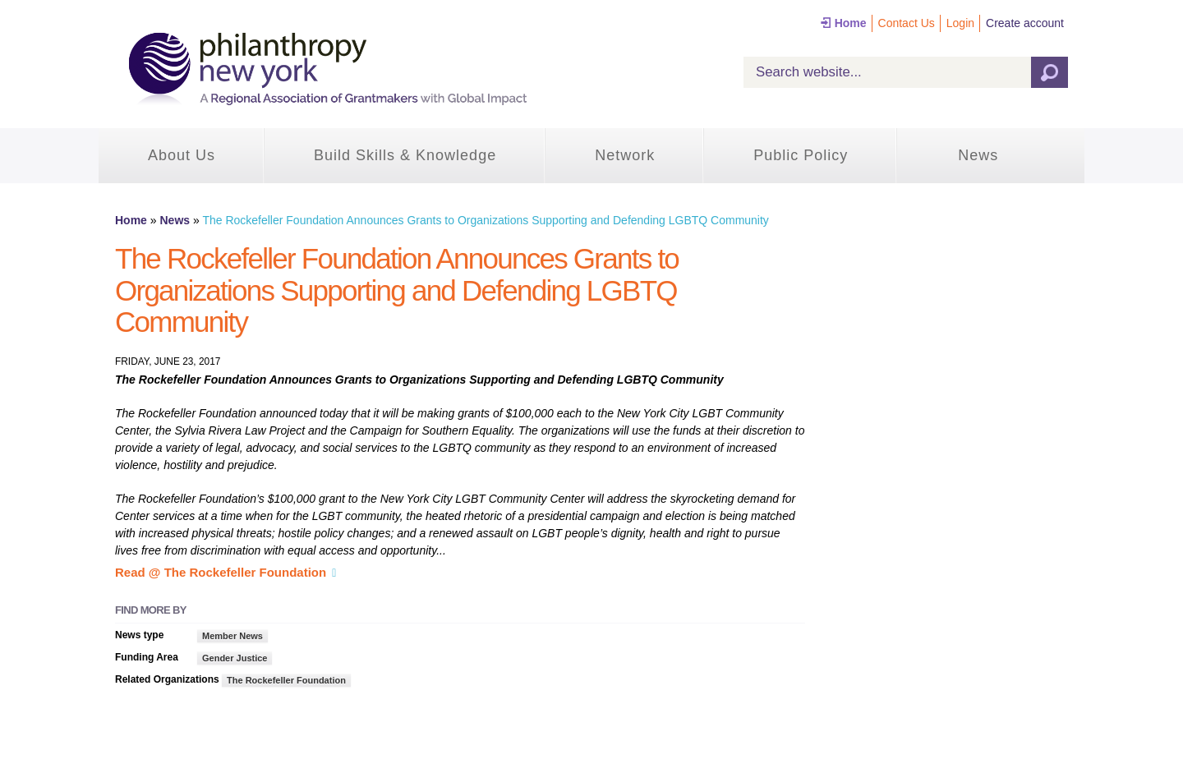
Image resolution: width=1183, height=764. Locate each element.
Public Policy (800, 155)
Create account (1025, 23)
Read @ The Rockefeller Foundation (220, 572)
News (978, 155)
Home (851, 23)
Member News (232, 636)
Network (625, 155)
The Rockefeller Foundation (286, 680)
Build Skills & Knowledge (405, 155)
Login (960, 23)
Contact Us (906, 23)
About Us (181, 155)
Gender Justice (234, 658)
